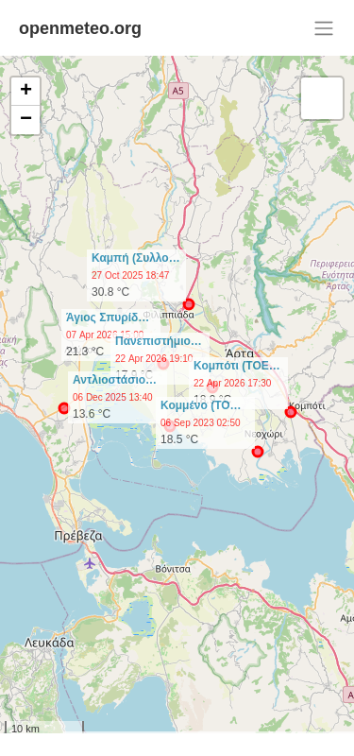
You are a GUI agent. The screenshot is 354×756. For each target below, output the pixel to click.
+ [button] (26, 91)
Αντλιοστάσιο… (115, 380)
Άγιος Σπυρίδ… (107, 317)
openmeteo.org (80, 28)
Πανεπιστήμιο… (158, 341)
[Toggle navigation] (323, 28)
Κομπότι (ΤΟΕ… (237, 365)
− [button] (26, 120)
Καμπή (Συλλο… (136, 258)
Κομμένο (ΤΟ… (201, 405)
